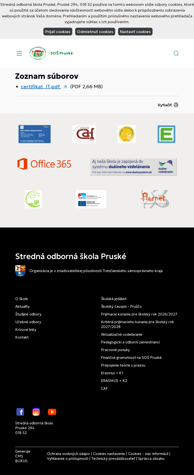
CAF (104, 388)
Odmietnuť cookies (95, 31)
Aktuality (22, 306)
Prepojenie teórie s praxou (123, 365)
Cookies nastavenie (109, 453)
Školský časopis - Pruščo (121, 306)
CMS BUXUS (21, 458)
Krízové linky (25, 329)
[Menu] (19, 53)
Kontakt (22, 337)
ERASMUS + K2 (114, 380)
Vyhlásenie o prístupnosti (67, 458)
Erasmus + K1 (112, 373)
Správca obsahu (151, 458)
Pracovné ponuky (115, 350)
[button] (176, 53)
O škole (21, 298)
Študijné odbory (28, 314)
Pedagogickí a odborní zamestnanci (130, 342)
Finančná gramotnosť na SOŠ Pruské (131, 357)
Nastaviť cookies (135, 31)
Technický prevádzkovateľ (113, 458)
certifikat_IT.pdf (41, 86)
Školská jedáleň (114, 298)
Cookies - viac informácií (148, 453)
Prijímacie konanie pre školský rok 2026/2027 (139, 314)
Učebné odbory (28, 322)
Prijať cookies (57, 31)
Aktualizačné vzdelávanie (121, 334)
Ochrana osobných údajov (68, 453)
